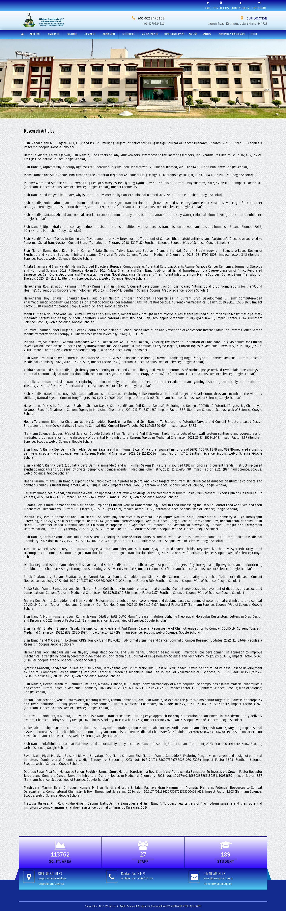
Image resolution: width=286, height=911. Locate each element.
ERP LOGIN (259, 5)
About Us (35, 34)
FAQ (207, 5)
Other (254, 34)
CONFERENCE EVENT (174, 34)
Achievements (150, 34)
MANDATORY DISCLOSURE (232, 34)
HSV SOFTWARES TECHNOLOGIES (183, 906)
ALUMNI (193, 34)
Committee (128, 34)
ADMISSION (109, 34)
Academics (53, 34)
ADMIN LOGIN (240, 5)
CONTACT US (221, 5)
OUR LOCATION (254, 18)
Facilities (72, 34)
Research (90, 34)
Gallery (207, 34)
